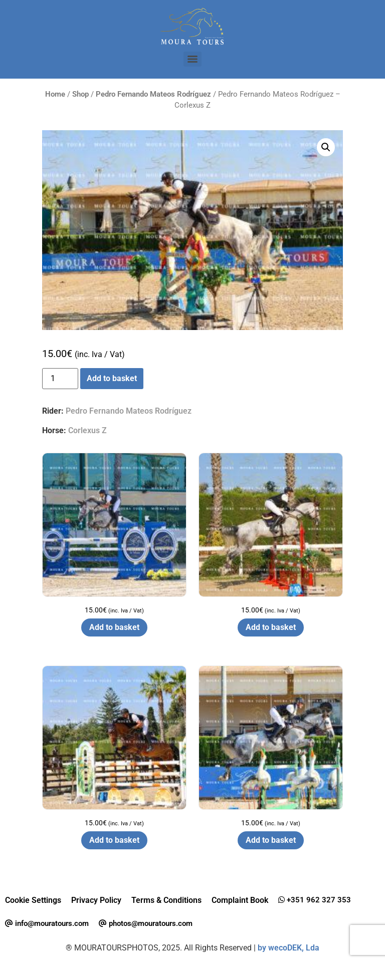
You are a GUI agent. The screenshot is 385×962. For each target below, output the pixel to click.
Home (55, 94)
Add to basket (112, 378)
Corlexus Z (87, 430)
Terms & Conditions (166, 900)
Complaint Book (240, 900)
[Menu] (192, 59)
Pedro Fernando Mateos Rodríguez (153, 94)
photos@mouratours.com (145, 923)
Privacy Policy (96, 900)
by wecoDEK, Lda (288, 947)
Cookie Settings (33, 900)
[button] (326, 147)
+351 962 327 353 (314, 899)
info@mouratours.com (47, 923)
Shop (80, 94)
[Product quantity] (60, 378)
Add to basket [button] (114, 627)
